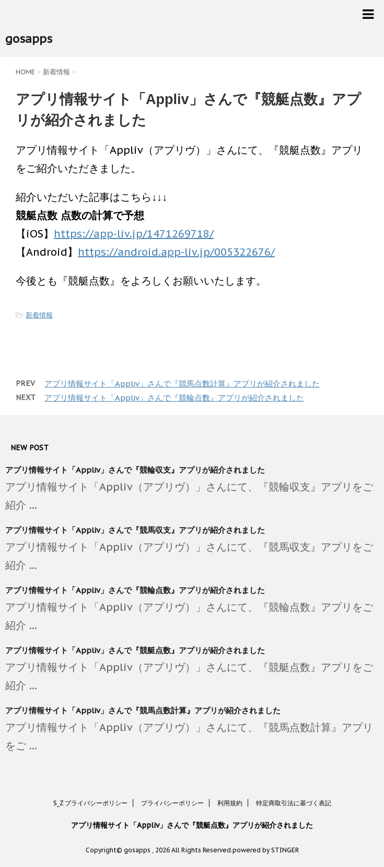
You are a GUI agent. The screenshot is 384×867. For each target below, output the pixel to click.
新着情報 (39, 315)
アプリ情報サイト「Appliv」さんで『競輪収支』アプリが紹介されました (135, 470)
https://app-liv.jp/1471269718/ (134, 234)
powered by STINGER (265, 850)
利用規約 (229, 803)
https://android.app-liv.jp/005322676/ (176, 252)
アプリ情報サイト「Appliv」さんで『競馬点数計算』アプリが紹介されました (182, 384)
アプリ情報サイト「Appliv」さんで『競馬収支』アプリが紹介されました (135, 530)
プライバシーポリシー (172, 803)
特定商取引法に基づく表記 (293, 803)
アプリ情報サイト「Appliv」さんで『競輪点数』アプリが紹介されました (174, 398)
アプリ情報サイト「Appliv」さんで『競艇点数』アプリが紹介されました (135, 650)
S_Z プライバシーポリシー (90, 803)
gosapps (28, 38)
